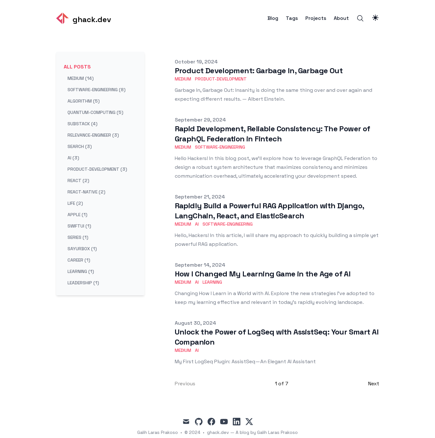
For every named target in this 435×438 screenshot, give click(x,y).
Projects (315, 18)
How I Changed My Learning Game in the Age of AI (263, 274)
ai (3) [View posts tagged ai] (73, 158)
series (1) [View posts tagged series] (78, 237)
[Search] (360, 18)
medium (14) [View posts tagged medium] (81, 78)
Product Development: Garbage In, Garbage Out (259, 70)
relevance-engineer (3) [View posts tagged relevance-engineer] (93, 135)
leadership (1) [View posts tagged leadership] (83, 283)
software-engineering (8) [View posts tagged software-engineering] (97, 89)
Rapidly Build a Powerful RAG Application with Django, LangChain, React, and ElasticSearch (269, 211)
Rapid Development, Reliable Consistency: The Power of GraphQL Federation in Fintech (272, 134)
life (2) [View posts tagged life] (75, 203)
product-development (221, 79)
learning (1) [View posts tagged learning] (81, 271)
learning (212, 282)
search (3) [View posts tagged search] (80, 146)
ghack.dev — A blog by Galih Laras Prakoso (252, 432)
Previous (185, 383)
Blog (272, 18)
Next (373, 383)
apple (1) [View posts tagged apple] (77, 214)
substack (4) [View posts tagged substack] (82, 124)
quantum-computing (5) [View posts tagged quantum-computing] (95, 112)
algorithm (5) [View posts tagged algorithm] (84, 101)
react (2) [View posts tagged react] (78, 180)
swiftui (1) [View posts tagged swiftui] (79, 226)
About (341, 18)
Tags (292, 18)
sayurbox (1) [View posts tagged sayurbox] (82, 249)
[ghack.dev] (83, 18)
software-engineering (220, 147)
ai (197, 224)
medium (183, 79)
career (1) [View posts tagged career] (79, 260)
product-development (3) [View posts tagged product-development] (97, 169)
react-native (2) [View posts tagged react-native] (86, 192)
